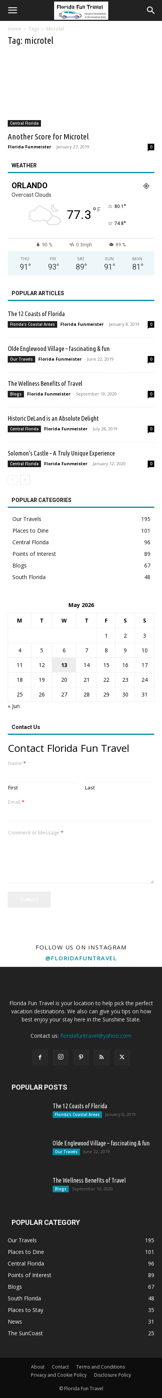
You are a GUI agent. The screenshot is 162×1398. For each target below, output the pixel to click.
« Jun (14, 706)
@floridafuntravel (81, 958)
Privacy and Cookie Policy (59, 1375)
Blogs (16, 394)
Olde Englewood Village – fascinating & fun (59, 348)
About (37, 1367)
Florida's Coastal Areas (32, 324)
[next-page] (25, 480)
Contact (60, 1367)
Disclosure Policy (112, 1375)
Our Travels (21, 359)
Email (16, 802)
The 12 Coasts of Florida (36, 313)
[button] (12, 10)
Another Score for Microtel (48, 136)
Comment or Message (35, 832)
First (13, 787)
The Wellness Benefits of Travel (45, 383)
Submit (29, 899)
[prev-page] (12, 480)
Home (14, 29)
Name (17, 763)
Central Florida (24, 123)
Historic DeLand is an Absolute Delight (53, 418)
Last (90, 787)
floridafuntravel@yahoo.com (95, 1035)
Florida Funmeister (29, 147)
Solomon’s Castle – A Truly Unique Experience (61, 453)
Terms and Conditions (100, 1367)
